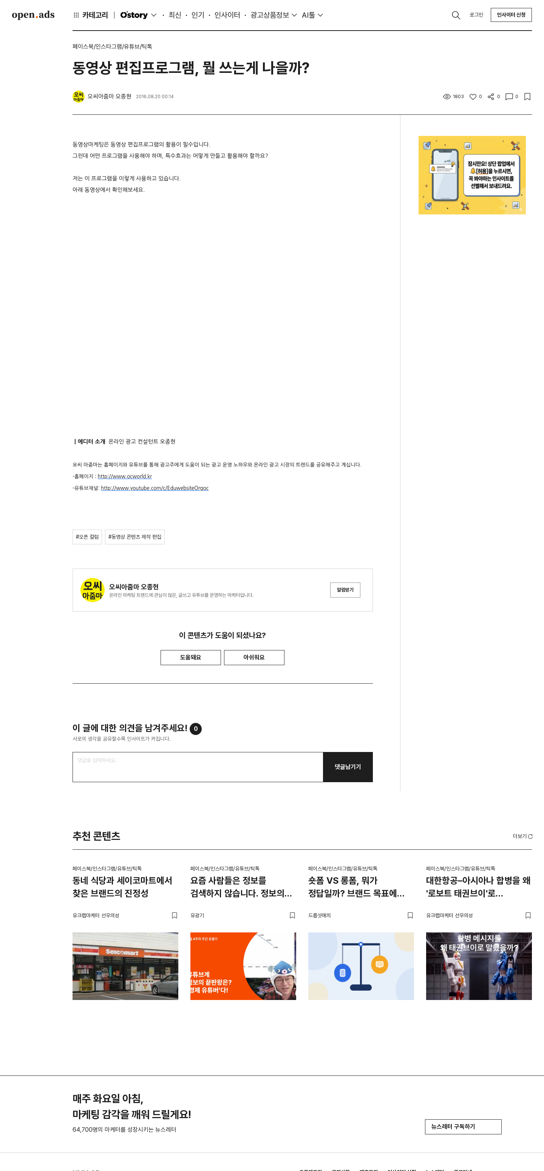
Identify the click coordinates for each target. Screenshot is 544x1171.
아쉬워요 (254, 657)
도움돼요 (190, 657)
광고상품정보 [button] (269, 15)
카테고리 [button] (90, 15)
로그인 (476, 15)
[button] (523, 836)
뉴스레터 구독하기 (463, 1126)
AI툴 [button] (308, 15)
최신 (174, 15)
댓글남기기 (348, 766)
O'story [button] (139, 15)
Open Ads (33, 15)
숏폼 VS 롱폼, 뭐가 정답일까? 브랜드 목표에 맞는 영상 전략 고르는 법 (352, 888)
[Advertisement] (472, 352)
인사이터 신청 (511, 15)
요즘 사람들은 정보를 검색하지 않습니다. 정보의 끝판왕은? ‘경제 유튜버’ (237, 888)
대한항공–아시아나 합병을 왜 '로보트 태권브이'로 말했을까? (478, 888)
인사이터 (227, 15)
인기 (198, 15)
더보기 (523, 836)
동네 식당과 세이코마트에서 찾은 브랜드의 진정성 (122, 887)
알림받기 (345, 590)
